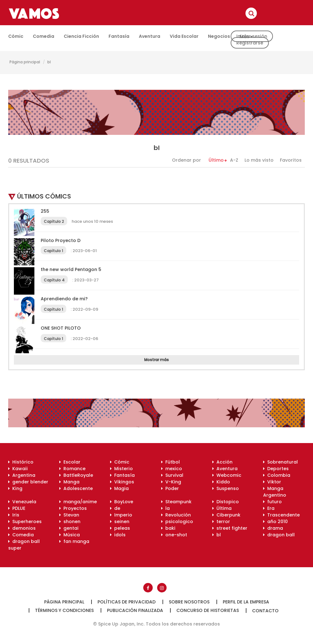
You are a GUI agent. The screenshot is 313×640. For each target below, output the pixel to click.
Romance (72, 468)
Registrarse (249, 43)
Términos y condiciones (64, 610)
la (165, 508)
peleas (120, 528)
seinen (119, 521)
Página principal (24, 62)
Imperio (121, 515)
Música (69, 535)
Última (222, 508)
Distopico (225, 502)
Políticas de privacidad (126, 602)
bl (49, 62)
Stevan (69, 515)
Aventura (149, 36)
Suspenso (225, 488)
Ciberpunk (226, 515)
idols (118, 535)
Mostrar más (156, 359)
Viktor (272, 482)
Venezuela (22, 502)
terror (221, 521)
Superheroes (25, 521)
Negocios (219, 36)
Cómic (15, 36)
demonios (22, 528)
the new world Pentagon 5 (71, 269)
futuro (272, 502)
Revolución (176, 515)
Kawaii (18, 468)
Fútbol (170, 462)
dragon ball (279, 535)
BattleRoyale (76, 475)
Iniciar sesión (251, 36)
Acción (222, 462)
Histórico (20, 462)
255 (45, 211)
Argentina (21, 475)
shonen (69, 521)
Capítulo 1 (53, 250)
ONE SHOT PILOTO (61, 328)
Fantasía (119, 36)
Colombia (276, 475)
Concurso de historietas (207, 610)
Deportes (276, 468)
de (115, 508)
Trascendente (281, 515)
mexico (171, 468)
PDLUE (16, 508)
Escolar (69, 462)
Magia (119, 488)
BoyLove (121, 502)
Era (269, 508)
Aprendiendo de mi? (64, 299)
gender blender (28, 482)
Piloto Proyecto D (60, 240)
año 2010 (275, 521)
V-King (171, 482)
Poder (170, 488)
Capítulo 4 (54, 280)
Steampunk (176, 502)
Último (216, 160)
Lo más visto (259, 160)
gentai (69, 528)
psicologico (177, 521)
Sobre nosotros (189, 602)
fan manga (74, 541)
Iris (13, 515)
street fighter (229, 528)
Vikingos (122, 482)
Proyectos (73, 508)
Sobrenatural (280, 462)
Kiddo (221, 482)
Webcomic (226, 475)
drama (273, 528)
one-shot (174, 535)
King (15, 488)
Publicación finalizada (135, 610)
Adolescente (76, 488)
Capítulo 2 (54, 221)
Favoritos (291, 160)
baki (168, 528)
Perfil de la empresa (246, 602)
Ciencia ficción (81, 36)
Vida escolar (184, 36)
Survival (172, 475)
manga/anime (78, 502)
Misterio (121, 468)
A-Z (234, 160)
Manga (69, 482)
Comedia (43, 36)
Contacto (265, 610)
